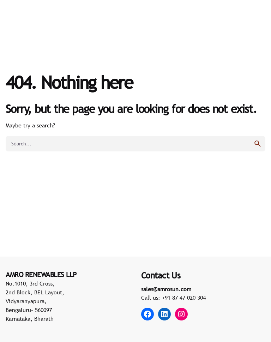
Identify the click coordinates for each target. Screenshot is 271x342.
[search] (257, 143)
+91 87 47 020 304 (184, 297)
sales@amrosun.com (166, 289)
